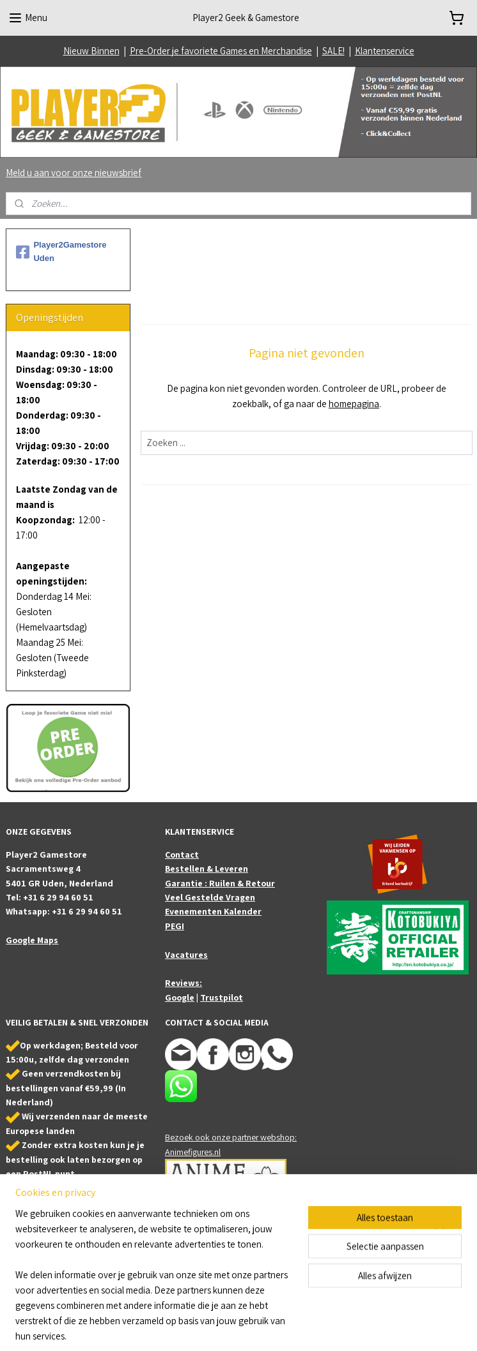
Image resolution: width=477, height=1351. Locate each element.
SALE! (333, 51)
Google (179, 997)
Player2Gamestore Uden (61, 251)
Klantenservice (384, 51)
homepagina (354, 404)
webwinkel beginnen (276, 1327)
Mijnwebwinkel (367, 1327)
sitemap (217, 1327)
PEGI (174, 926)
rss (237, 1327)
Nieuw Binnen (91, 51)
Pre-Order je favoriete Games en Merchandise (221, 51)
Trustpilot (221, 997)
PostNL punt (49, 1173)
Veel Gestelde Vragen (210, 897)
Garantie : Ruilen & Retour (220, 883)
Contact (182, 854)
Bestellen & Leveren (206, 868)
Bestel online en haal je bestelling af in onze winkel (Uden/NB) (62, 1202)
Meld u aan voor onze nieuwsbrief (73, 173)
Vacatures (186, 954)
